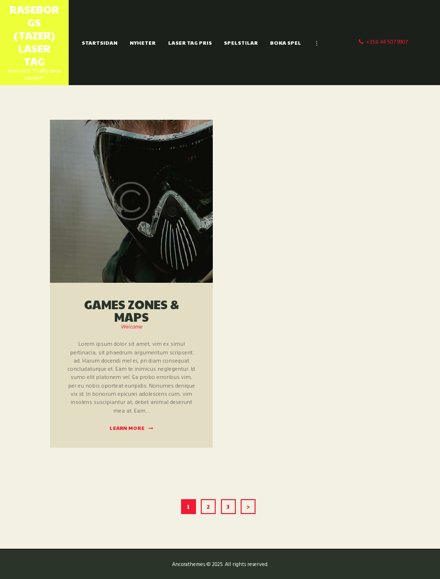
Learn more (127, 428)
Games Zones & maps (131, 310)
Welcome (131, 327)
